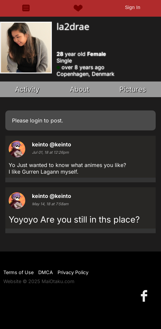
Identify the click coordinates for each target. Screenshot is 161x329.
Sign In (132, 7)
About (79, 89)
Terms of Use (18, 272)
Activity (27, 89)
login (36, 120)
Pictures (132, 89)
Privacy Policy (73, 272)
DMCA (45, 272)
